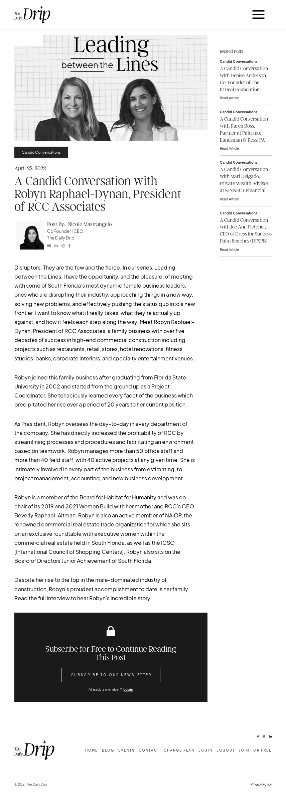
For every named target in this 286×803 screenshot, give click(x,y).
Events (126, 750)
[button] (258, 14)
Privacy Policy (261, 784)
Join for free (255, 750)
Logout (226, 750)
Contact (149, 750)
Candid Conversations (41, 152)
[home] (32, 14)
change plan (179, 750)
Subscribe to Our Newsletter (111, 674)
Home (91, 750)
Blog (108, 750)
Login (128, 689)
